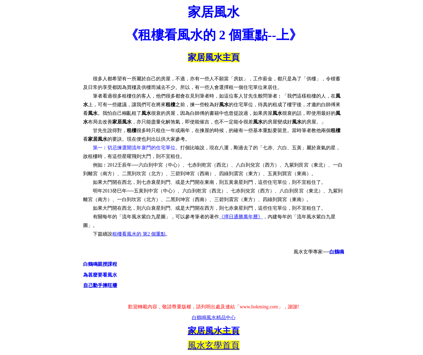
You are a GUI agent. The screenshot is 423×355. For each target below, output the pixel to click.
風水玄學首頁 (214, 345)
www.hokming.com (259, 306)
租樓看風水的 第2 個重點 (139, 234)
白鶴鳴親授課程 (100, 264)
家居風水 (214, 12)
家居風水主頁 (214, 57)
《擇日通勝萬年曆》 (241, 216)
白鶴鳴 (336, 251)
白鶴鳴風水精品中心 (214, 317)
